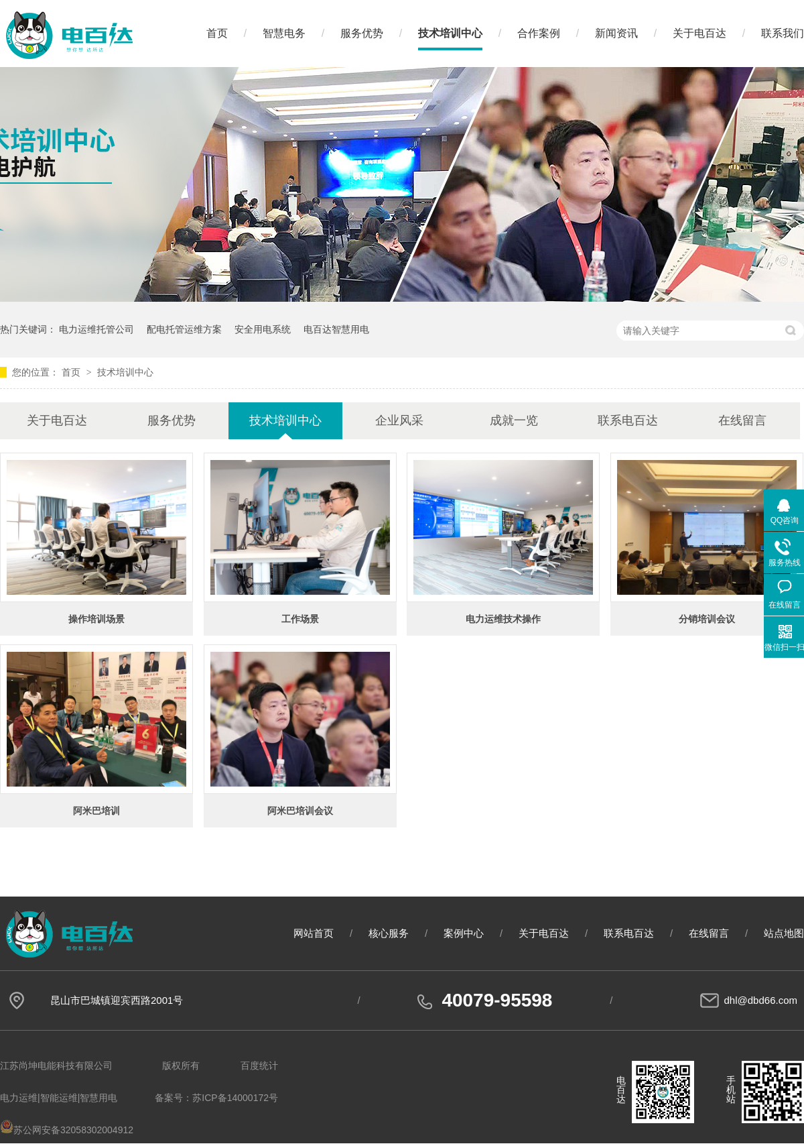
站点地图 (784, 933)
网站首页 (313, 933)
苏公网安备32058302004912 (66, 1130)
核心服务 (388, 933)
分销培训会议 (707, 619)
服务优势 (361, 33)
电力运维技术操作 (503, 619)
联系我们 (782, 33)
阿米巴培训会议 (300, 810)
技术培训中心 (450, 33)
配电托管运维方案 (184, 329)
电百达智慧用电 (336, 329)
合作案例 (538, 33)
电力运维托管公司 (96, 329)
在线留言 (742, 420)
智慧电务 (284, 33)
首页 (217, 33)
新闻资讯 (616, 33)
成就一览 (514, 420)
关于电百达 (699, 33)
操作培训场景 (96, 619)
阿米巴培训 (96, 810)
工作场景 (300, 619)
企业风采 (399, 420)
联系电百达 (628, 420)
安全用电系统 (262, 329)
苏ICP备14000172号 (235, 1097)
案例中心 (464, 933)
